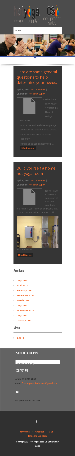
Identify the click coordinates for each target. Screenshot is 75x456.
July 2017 (22, 280)
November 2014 (25, 310)
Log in (20, 338)
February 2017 (24, 290)
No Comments (38, 89)
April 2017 (22, 285)
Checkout (39, 432)
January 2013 (24, 320)
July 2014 (22, 315)
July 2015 (22, 305)
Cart (51, 432)
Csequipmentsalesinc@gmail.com (40, 383)
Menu (18, 30)
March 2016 (23, 300)
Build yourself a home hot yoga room (36, 170)
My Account (25, 432)
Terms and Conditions (37, 436)
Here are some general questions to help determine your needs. (37, 77)
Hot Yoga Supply (37, 93)
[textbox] (38, 363)
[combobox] (37, 362)
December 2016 (25, 295)
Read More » (28, 148)
